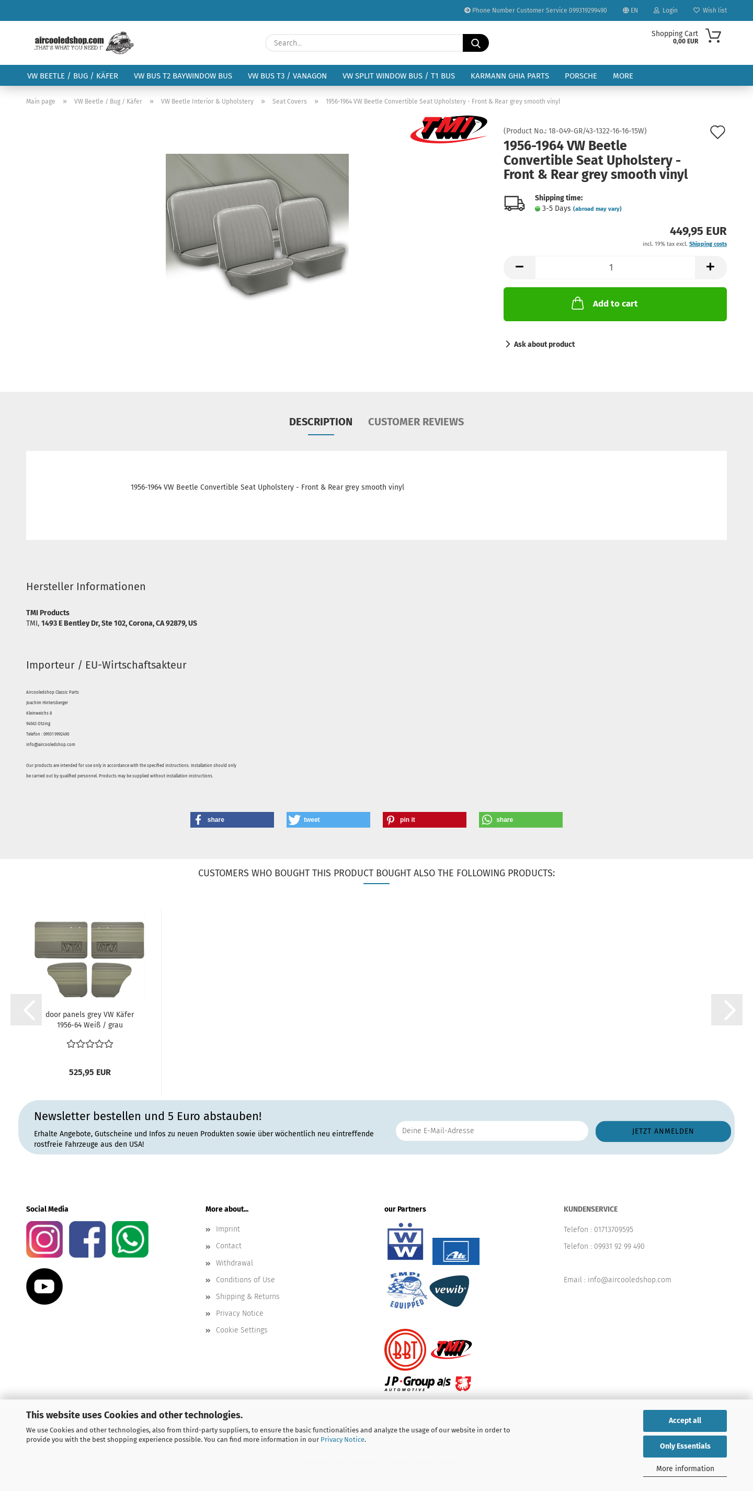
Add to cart (603, 303)
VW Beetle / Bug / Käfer (72, 76)
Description (320, 421)
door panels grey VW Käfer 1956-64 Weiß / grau (89, 1020)
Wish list (710, 10)
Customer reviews (416, 421)
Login (666, 10)
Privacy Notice (342, 1439)
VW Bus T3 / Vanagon (287, 76)
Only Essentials (685, 1446)
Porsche (581, 76)
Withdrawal (234, 1263)
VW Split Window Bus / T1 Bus (399, 76)
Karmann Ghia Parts (510, 76)
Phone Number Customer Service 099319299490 (535, 10)
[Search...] (476, 43)
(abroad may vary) (597, 209)
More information (685, 1468)
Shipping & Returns (248, 1296)
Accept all (685, 1420)
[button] (519, 267)
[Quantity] (615, 267)
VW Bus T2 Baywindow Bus (183, 76)
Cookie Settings (242, 1330)
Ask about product (544, 344)
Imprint (228, 1229)
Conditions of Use (245, 1279)
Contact (229, 1245)
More (623, 76)
